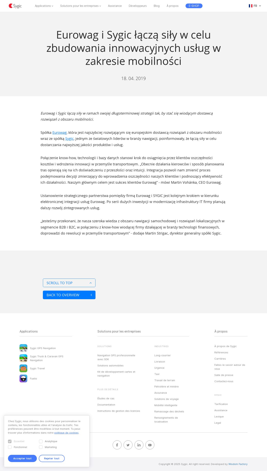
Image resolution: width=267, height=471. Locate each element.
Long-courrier (162, 355)
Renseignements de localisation (166, 419)
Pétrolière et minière (166, 386)
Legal (217, 422)
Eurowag (59, 132)
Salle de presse (223, 375)
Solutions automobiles (110, 365)
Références (221, 352)
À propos (173, 5)
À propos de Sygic (225, 346)
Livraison (159, 361)
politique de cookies (66, 432)
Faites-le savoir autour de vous (229, 366)
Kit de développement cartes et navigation (116, 373)
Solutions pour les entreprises (79, 5)
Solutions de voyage (166, 398)
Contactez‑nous (223, 381)
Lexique (219, 416)
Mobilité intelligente (165, 405)
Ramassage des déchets (169, 411)
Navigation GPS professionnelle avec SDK (116, 357)
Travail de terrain (164, 380)
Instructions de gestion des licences (118, 410)
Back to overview (69, 295)
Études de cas (105, 398)
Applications (43, 5)
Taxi (156, 374)
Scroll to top (69, 282)
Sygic (69, 138)
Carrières (220, 358)
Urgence (159, 367)
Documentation (106, 404)
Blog (157, 5)
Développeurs (138, 5)
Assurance (160, 392)
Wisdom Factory (238, 464)
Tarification (221, 404)
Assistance (115, 5)
